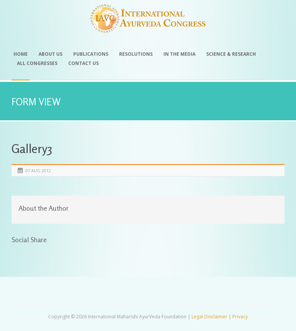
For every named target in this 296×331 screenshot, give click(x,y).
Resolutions (136, 54)
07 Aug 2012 (38, 170)
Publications (90, 54)
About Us (50, 54)
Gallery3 (32, 148)
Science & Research (231, 54)
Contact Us (83, 63)
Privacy (240, 316)
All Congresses (37, 63)
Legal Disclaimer (209, 316)
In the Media (179, 54)
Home (20, 54)
